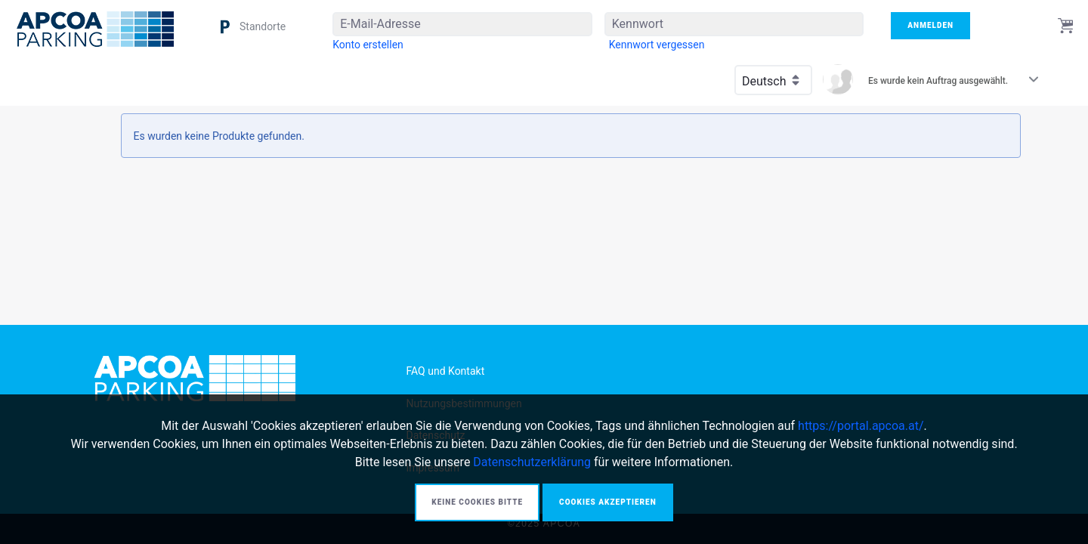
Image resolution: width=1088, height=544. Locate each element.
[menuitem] (367, 45)
